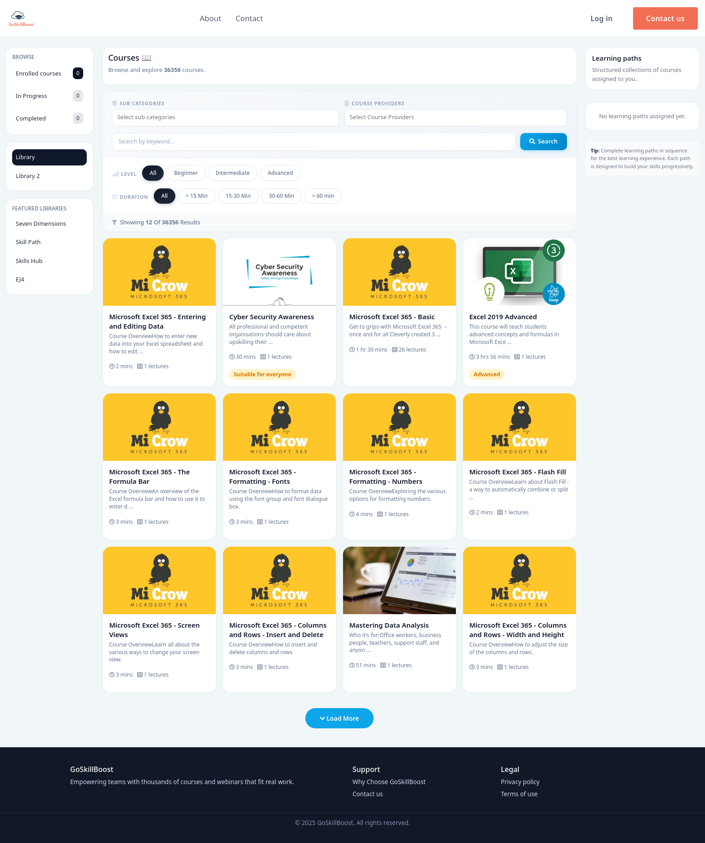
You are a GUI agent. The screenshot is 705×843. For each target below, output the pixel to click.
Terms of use (519, 793)
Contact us (665, 18)
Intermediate (233, 173)
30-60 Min (281, 196)
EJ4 (20, 279)
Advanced (280, 173)
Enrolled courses (49, 73)
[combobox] (225, 117)
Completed (49, 118)
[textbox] (225, 117)
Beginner (185, 173)
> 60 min (323, 196)
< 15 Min (197, 196)
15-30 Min (238, 196)
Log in (601, 18)
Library (25, 157)
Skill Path (28, 242)
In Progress (49, 96)
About (210, 18)
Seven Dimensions (41, 223)
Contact (249, 18)
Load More (339, 718)
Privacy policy (520, 781)
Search (543, 141)
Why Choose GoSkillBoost (389, 781)
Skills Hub (29, 261)
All (153, 173)
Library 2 (28, 176)
